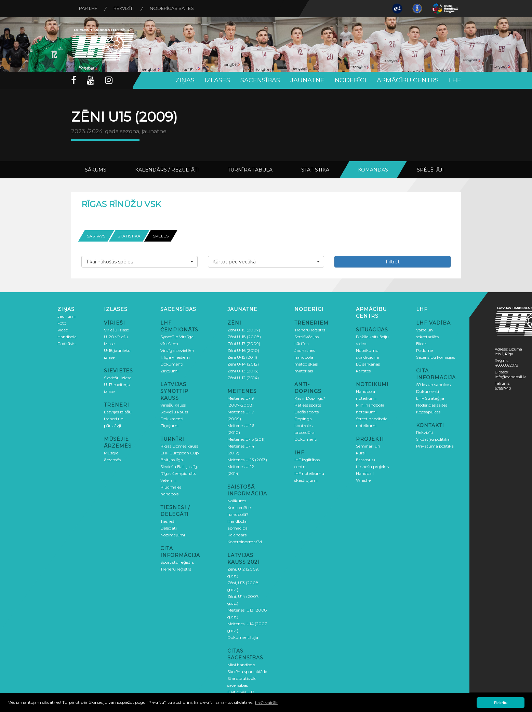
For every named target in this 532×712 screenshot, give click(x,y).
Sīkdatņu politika (433, 438)
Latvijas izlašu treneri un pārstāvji (118, 418)
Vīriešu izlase (116, 329)
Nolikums (236, 500)
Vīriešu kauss (173, 404)
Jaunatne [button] (307, 80)
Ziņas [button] (185, 80)
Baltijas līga (171, 459)
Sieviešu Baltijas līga (180, 466)
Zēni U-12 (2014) (243, 377)
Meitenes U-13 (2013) (247, 459)
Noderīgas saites (174, 8)
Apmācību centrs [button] (408, 80)
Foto (61, 322)
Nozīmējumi (172, 534)
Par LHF (89, 8)
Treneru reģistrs (175, 568)
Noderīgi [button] (351, 80)
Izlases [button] (217, 80)
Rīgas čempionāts (178, 473)
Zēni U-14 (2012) (243, 363)
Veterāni (168, 479)
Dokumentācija (242, 637)
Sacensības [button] (260, 80)
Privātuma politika (435, 445)
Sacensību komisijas (435, 356)
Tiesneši (167, 520)
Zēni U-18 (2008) (244, 336)
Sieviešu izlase (117, 377)
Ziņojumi (169, 370)
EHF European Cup (179, 452)
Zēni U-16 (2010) (243, 350)
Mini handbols (241, 664)
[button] (139, 261)
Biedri (421, 343)
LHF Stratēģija (430, 397)
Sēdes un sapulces (433, 384)
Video (62, 329)
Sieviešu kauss (174, 411)
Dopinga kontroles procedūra (304, 425)
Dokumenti (171, 363)
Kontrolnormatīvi (244, 541)
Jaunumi (66, 315)
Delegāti (168, 527)
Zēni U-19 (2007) (243, 329)
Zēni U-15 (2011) (242, 356)
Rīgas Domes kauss (179, 445)
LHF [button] (455, 80)
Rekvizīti (125, 8)
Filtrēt (393, 261)
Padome (424, 350)
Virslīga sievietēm (177, 350)
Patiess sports (307, 404)
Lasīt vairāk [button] (266, 702)
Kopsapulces (428, 411)
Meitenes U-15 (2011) (246, 438)
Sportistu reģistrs (177, 561)
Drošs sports (306, 411)
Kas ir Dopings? (309, 397)
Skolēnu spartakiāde (247, 671)
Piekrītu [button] (501, 703)
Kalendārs (237, 534)
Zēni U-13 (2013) (242, 370)
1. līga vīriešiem (175, 356)
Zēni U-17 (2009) (243, 343)
